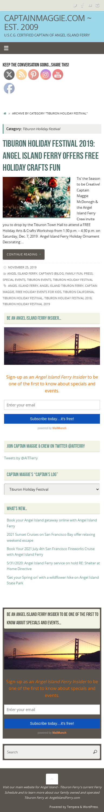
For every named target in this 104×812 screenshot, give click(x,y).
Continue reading (24, 254)
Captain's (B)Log (51, 273)
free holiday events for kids (38, 292)
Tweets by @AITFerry (21, 458)
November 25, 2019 (22, 267)
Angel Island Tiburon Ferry (61, 286)
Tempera (73, 807)
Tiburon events (39, 280)
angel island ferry (22, 273)
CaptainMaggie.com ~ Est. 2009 (47, 23)
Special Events (14, 280)
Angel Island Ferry (23, 286)
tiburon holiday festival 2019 (26, 304)
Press (88, 273)
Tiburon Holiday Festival (73, 280)
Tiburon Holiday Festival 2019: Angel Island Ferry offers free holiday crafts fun (51, 155)
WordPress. (91, 807)
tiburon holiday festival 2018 (68, 298)
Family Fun (73, 273)
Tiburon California (78, 292)
